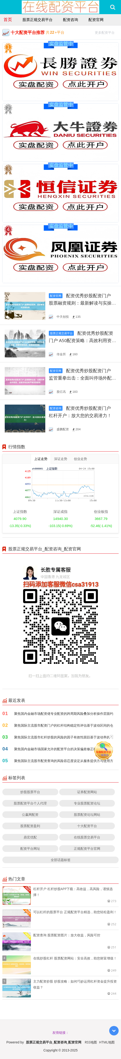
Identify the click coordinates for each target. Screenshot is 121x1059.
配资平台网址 (30, 848)
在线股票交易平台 (87, 837)
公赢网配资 (30, 814)
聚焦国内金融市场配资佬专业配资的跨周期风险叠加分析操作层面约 (63, 713)
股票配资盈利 (30, 826)
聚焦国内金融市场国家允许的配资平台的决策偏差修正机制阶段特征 (63, 749)
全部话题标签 (61, 860)
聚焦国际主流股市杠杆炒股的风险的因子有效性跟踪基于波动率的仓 (63, 737)
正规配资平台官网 (87, 848)
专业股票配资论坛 (87, 803)
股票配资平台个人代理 (30, 803)
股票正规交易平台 (37, 19)
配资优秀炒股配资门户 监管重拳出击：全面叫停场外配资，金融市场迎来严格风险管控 (80, 378)
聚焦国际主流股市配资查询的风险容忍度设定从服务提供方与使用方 (63, 760)
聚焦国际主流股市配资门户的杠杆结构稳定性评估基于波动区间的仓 (63, 725)
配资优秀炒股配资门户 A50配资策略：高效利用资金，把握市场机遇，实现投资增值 (82, 340)
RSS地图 (91, 1042)
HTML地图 (107, 1042)
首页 (8, 19)
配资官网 (96, 19)
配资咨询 (70, 19)
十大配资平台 (87, 826)
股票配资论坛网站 (87, 814)
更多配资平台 (107, 32)
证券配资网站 (87, 792)
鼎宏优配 (30, 837)
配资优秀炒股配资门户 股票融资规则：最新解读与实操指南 (82, 303)
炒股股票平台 (30, 792)
